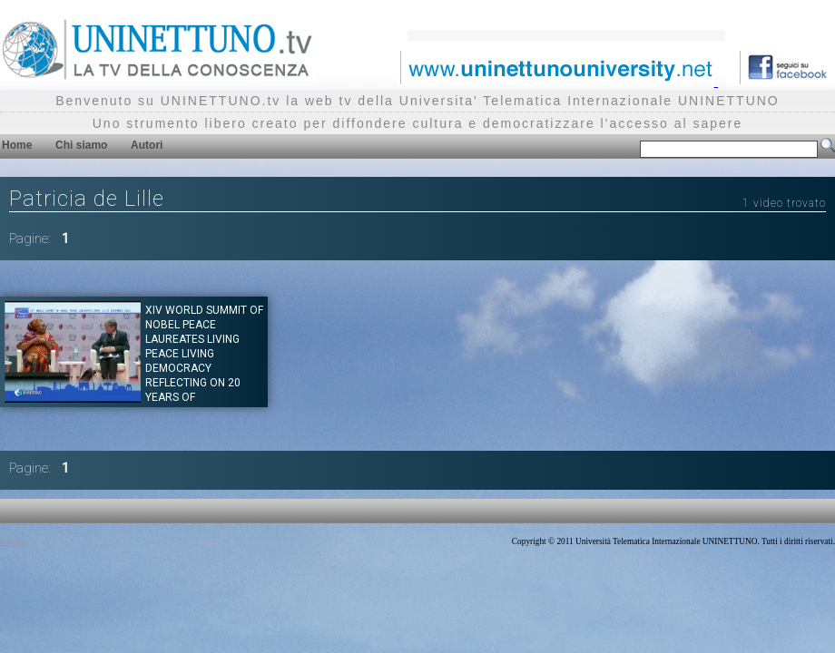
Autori (146, 145)
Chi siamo (81, 145)
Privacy (13, 541)
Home (17, 145)
